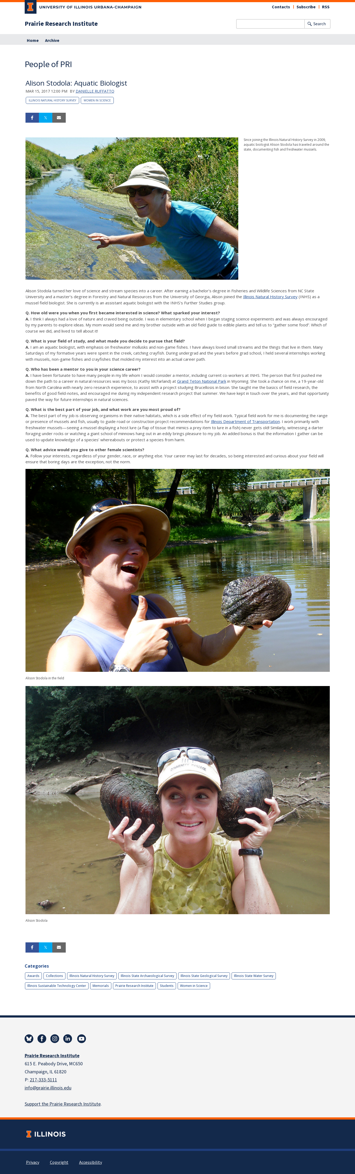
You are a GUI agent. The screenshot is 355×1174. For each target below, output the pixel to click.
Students (167, 985)
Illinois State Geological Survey (204, 976)
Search (319, 24)
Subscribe (306, 7)
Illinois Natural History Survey (52, 100)
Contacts (281, 7)
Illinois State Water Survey (253, 976)
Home (33, 40)
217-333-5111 (43, 1080)
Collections (54, 976)
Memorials (101, 985)
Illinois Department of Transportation (245, 421)
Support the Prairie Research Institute (63, 1104)
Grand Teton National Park (201, 381)
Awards (33, 976)
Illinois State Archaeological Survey (147, 976)
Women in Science (97, 100)
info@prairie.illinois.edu (48, 1088)
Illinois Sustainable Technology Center (56, 985)
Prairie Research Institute (61, 24)
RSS (326, 7)
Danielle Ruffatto (95, 91)
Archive (52, 40)
